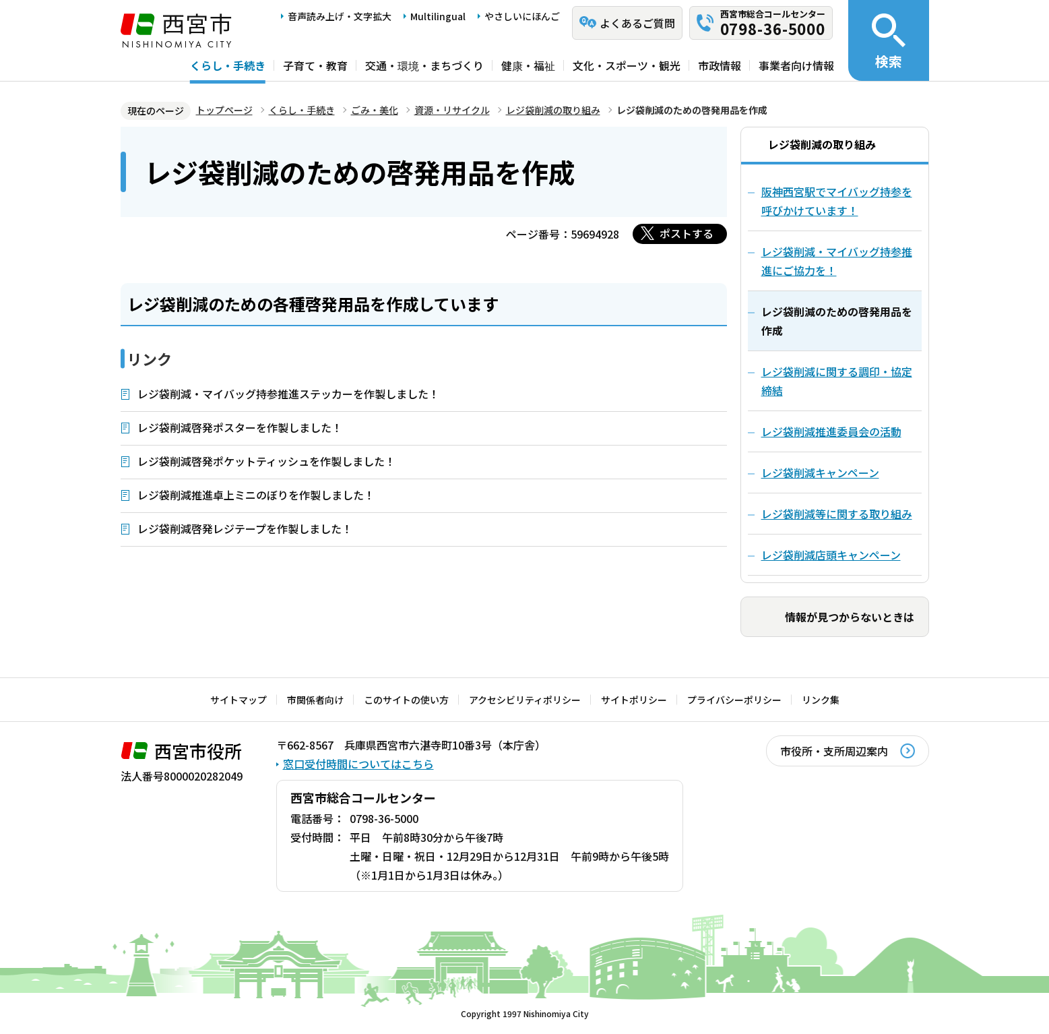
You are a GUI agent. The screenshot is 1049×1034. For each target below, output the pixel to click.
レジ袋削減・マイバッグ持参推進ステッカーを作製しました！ (288, 394)
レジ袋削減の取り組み (553, 110)
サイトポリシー (634, 699)
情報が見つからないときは (849, 617)
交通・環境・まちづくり (424, 65)
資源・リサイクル (452, 110)
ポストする (686, 233)
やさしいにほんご (522, 16)
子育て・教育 (315, 65)
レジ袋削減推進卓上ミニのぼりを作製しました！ (256, 495)
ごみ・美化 (374, 110)
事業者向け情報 (796, 65)
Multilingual (438, 16)
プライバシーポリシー (734, 699)
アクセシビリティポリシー (525, 699)
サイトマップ (238, 699)
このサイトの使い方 (406, 699)
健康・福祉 (528, 65)
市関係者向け (315, 699)
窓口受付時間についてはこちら (358, 764)
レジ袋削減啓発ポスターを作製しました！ (239, 427)
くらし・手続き (227, 65)
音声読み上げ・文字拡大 (339, 16)
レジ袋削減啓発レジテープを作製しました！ (244, 528)
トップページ (224, 110)
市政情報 (719, 65)
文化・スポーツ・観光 (626, 65)
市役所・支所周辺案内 (834, 751)
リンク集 (820, 699)
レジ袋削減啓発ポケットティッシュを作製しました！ (266, 461)
